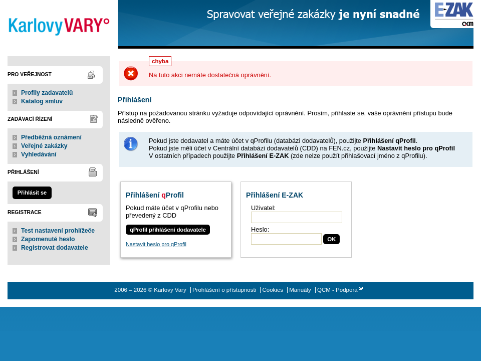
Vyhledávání (39, 154)
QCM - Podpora (337, 290)
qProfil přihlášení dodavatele (168, 230)
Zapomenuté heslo (48, 239)
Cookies (272, 290)
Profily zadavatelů (47, 92)
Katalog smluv (42, 101)
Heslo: (260, 229)
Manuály (300, 290)
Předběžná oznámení (51, 137)
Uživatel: (263, 208)
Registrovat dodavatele (54, 247)
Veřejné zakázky (44, 145)
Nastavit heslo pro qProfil (156, 244)
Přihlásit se (32, 193)
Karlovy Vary (59, 24)
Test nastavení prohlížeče (58, 230)
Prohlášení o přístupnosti (224, 290)
